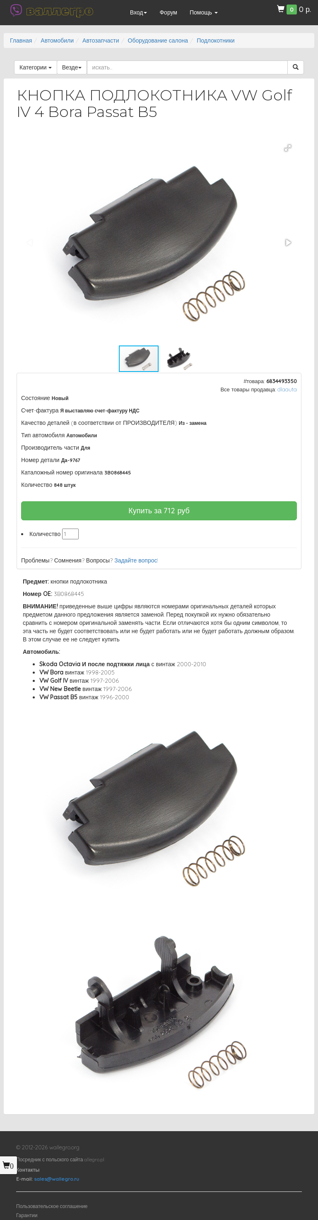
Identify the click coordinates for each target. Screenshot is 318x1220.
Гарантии (26, 1215)
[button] (287, 148)
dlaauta (287, 389)
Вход (138, 12)
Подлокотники (216, 40)
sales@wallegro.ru (56, 1179)
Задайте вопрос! (136, 560)
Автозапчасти (100, 40)
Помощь (204, 12)
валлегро (59, 10)
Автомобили (57, 40)
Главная (21, 40)
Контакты (28, 1170)
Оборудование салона (158, 40)
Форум (168, 12)
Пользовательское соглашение (52, 1206)
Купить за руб (159, 510)
